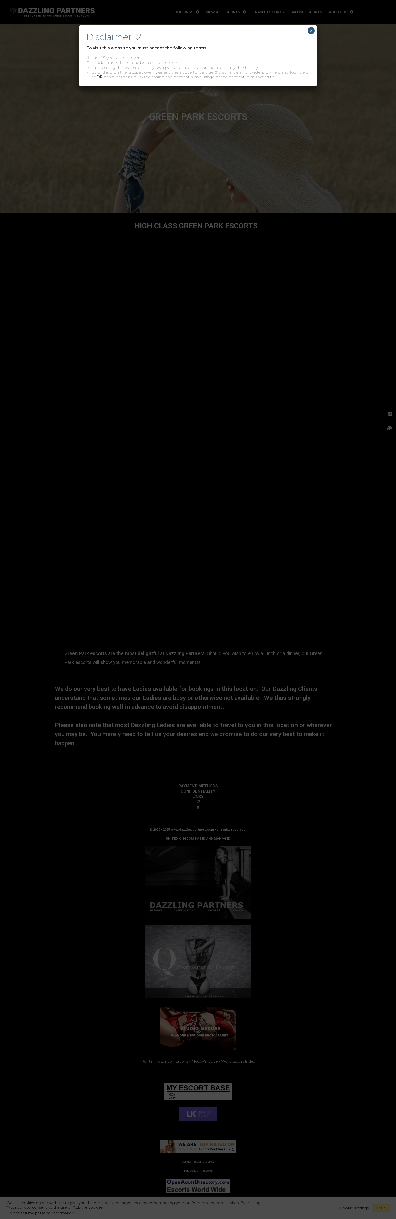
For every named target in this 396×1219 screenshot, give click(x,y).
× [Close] (311, 31)
